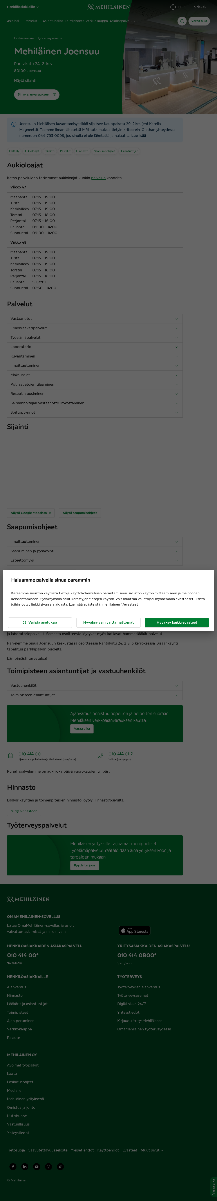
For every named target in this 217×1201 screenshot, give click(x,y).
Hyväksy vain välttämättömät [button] (108, 622)
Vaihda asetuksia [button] (39, 622)
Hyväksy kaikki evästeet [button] (177, 622)
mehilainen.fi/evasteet (120, 604)
